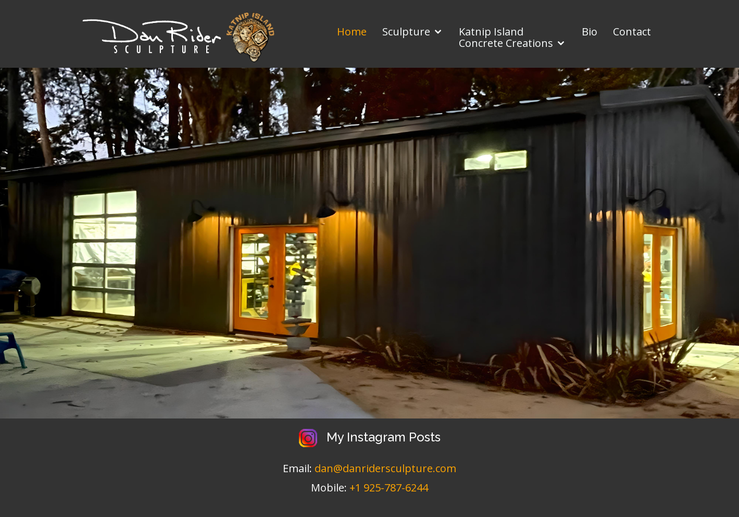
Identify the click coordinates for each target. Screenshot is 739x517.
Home (352, 31)
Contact (632, 31)
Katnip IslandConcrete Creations (506, 37)
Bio (589, 31)
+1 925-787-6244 (388, 488)
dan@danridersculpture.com (385, 468)
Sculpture (406, 31)
